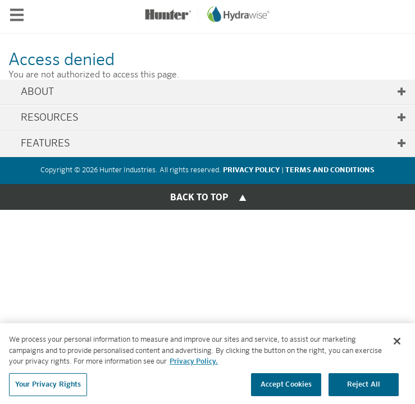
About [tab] (214, 92)
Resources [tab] (214, 118)
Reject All (363, 387)
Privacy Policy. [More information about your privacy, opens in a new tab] (194, 364)
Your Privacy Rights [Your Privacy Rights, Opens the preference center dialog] (48, 387)
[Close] (397, 343)
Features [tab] (214, 144)
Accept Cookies (286, 387)
